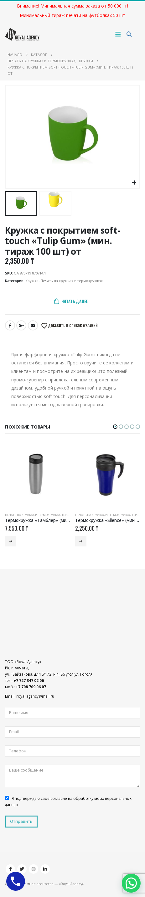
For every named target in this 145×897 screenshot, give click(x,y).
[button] (115, 426)
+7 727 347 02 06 (28, 680)
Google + (21, 325)
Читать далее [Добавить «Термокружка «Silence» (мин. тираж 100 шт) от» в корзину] (80, 541)
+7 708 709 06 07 (31, 686)
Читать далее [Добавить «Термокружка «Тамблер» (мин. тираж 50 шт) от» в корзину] (10, 541)
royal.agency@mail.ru (35, 696)
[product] (37, 475)
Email (33, 325)
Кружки (32, 280)
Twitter (22, 869)
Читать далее (74, 301)
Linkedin (45, 869)
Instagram (33, 869)
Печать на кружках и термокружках (71, 280)
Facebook (10, 325)
